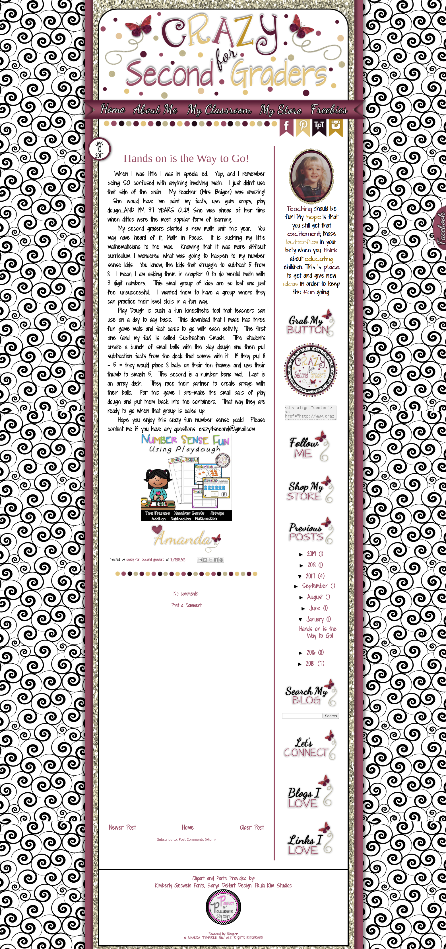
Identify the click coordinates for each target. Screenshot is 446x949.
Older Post (252, 827)
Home (188, 827)
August (316, 597)
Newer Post (122, 827)
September (316, 586)
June (316, 608)
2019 (313, 554)
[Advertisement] (186, 777)
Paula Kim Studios (273, 885)
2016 (312, 653)
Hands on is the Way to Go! (317, 632)
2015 (311, 664)
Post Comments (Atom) (197, 840)
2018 (312, 565)
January (316, 619)
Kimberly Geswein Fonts (179, 885)
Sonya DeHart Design (229, 885)
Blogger (232, 934)
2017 (312, 576)
